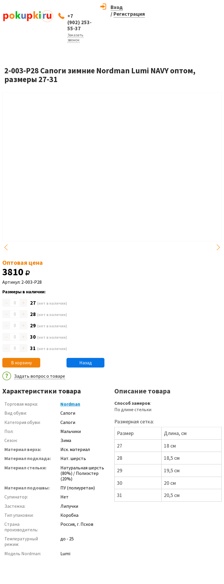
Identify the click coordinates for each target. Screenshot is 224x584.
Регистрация (129, 13)
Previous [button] (5, 247)
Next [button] (218, 247)
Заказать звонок (75, 37)
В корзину (21, 362)
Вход (117, 7)
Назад (85, 362)
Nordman (70, 404)
